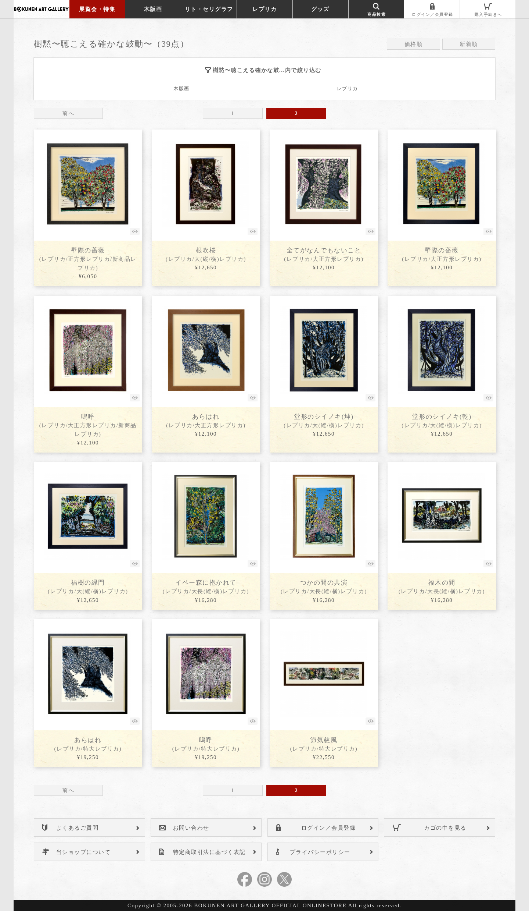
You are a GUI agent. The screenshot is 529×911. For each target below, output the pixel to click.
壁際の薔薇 (88, 259)
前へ (68, 113)
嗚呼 (88, 425)
